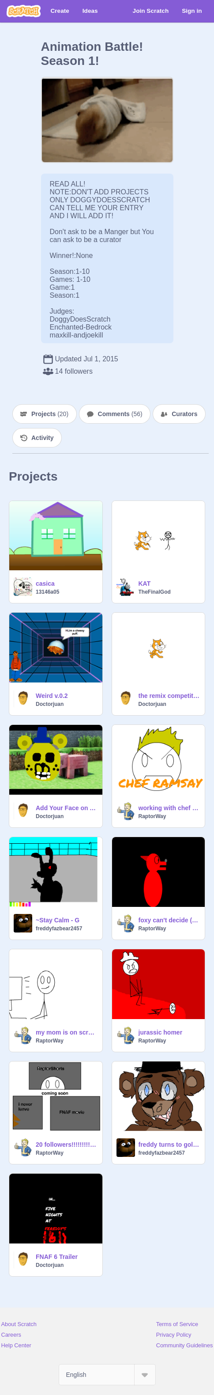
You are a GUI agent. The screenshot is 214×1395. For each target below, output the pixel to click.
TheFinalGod (155, 592)
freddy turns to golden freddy (169, 1144)
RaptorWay (152, 816)
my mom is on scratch (66, 1032)
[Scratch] (23, 11)
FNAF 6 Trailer (57, 1256)
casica (45, 583)
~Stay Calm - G (57, 920)
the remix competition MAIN (169, 695)
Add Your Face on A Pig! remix (66, 807)
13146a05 (47, 592)
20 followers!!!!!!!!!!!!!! (66, 1144)
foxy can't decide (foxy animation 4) (169, 920)
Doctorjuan (50, 704)
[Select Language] (107, 1374)
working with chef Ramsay (169, 807)
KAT (145, 583)
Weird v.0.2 (52, 695)
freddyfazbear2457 (59, 928)
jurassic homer (161, 1032)
